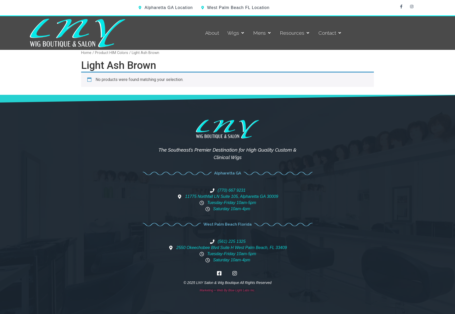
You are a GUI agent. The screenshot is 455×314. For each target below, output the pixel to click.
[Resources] (295, 33)
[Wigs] (236, 33)
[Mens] (262, 33)
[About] (212, 33)
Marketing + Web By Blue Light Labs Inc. (227, 290)
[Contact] (330, 33)
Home (86, 52)
